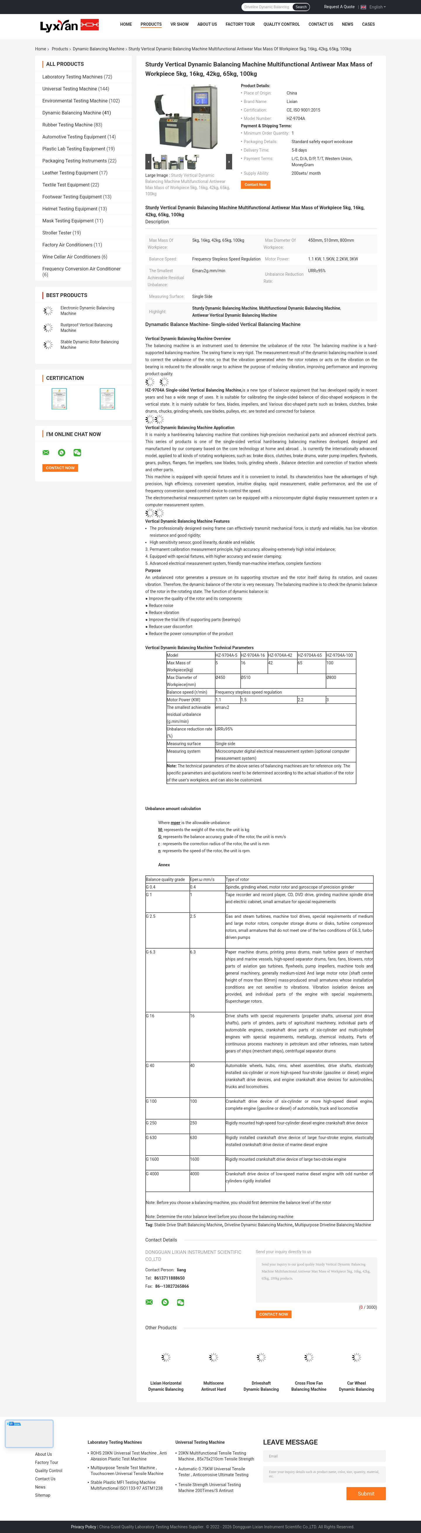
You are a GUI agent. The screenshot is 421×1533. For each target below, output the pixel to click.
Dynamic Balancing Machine (98, 49)
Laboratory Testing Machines (72, 77)
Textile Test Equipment (65, 185)
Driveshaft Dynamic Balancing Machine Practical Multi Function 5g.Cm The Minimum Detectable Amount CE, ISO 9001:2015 (261, 1386)
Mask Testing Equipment (68, 221)
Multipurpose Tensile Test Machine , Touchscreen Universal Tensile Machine (127, 1470)
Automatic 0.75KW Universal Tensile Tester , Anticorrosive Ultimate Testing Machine (213, 1473)
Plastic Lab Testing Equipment (73, 149)
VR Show (179, 24)
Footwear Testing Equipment (72, 197)
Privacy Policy (83, 1527)
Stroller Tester (56, 233)
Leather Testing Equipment (70, 173)
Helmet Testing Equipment (69, 209)
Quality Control (282, 24)
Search (301, 7)
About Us (207, 24)
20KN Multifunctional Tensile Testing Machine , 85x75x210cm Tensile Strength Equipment (216, 1457)
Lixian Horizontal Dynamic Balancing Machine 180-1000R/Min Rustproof (165, 1386)
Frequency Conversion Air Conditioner (81, 269)
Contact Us (320, 24)
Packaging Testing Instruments (74, 161)
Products (151, 24)
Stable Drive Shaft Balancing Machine (188, 1224)
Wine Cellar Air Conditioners (71, 257)
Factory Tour (240, 24)
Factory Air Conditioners (67, 245)
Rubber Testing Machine (67, 125)
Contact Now (256, 184)
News (347, 24)
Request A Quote (339, 6)
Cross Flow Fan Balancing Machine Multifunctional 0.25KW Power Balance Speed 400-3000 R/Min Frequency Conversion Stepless (309, 1386)
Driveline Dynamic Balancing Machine (259, 1224)
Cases (368, 24)
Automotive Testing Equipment (74, 137)
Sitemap (42, 1495)
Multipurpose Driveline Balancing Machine (333, 1224)
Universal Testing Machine (69, 89)
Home (126, 24)
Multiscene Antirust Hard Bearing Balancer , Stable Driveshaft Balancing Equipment (213, 1386)
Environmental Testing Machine (75, 101)
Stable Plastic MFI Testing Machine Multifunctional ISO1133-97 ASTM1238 (127, 1485)
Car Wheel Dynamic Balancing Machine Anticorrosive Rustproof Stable (356, 1386)
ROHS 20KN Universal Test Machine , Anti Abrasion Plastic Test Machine (129, 1456)
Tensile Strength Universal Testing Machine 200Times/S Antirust (209, 1487)
